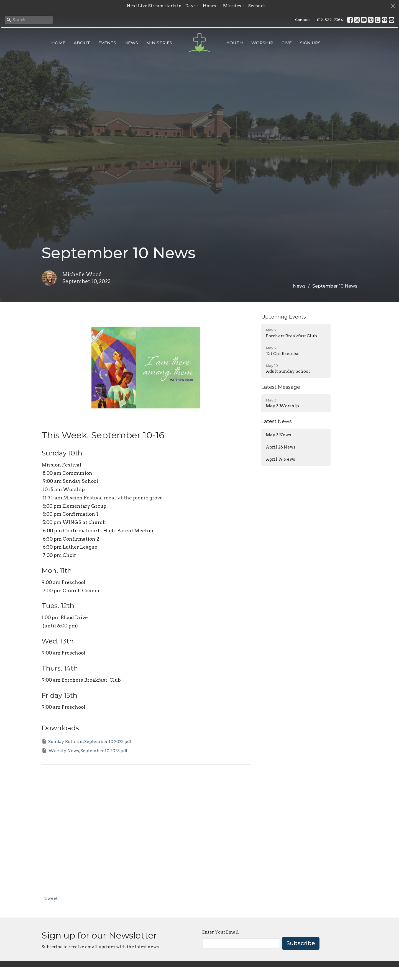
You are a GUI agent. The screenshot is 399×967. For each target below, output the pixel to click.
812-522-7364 (330, 19)
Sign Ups (310, 42)
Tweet (51, 898)
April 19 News (280, 459)
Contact (302, 19)
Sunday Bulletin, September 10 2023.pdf (86, 741)
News (131, 42)
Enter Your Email (220, 932)
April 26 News (280, 447)
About (82, 42)
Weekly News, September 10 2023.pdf (84, 750)
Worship (262, 42)
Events (107, 42)
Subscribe (301, 943)
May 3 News (278, 434)
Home (58, 42)
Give (287, 42)
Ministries (159, 42)
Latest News (276, 421)
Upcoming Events (283, 317)
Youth (235, 42)
